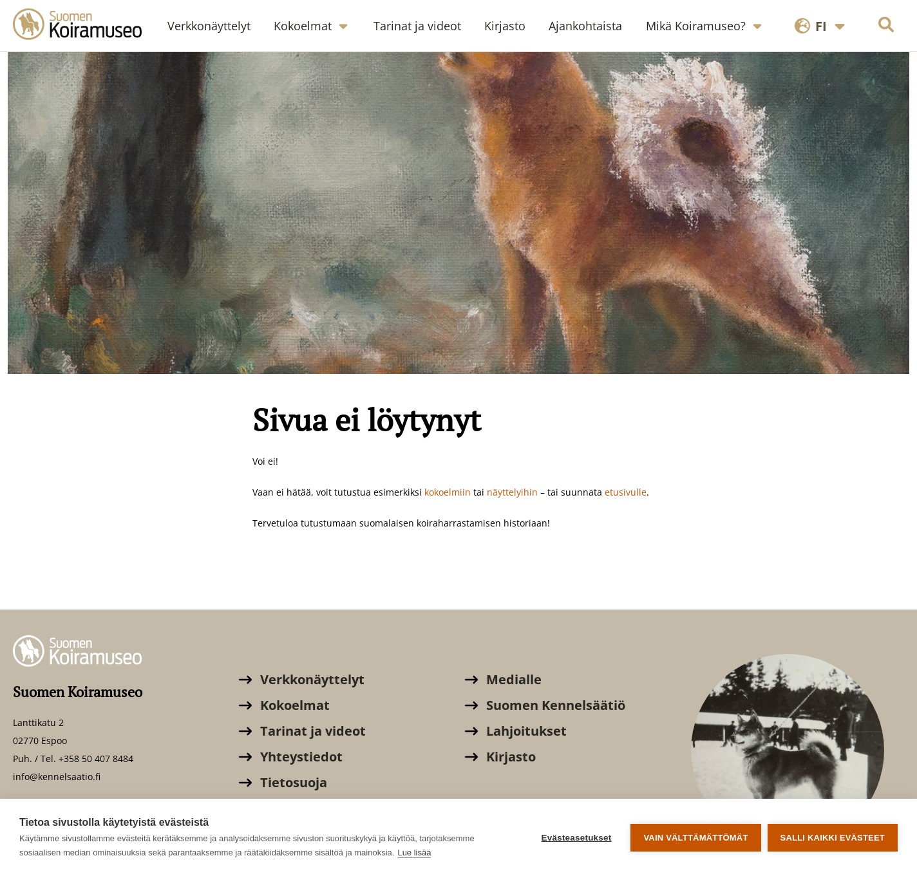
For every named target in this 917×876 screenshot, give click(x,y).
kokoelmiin (448, 492)
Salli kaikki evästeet (832, 838)
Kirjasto (500, 756)
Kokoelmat (284, 705)
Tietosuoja (283, 782)
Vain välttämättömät (695, 838)
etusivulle (626, 492)
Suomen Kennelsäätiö (545, 705)
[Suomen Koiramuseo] (84, 25)
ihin (529, 492)
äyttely (507, 492)
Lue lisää (414, 852)
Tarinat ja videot (302, 731)
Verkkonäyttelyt (301, 679)
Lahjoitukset (516, 731)
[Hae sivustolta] (886, 26)
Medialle (503, 679)
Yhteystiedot (291, 756)
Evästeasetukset (577, 838)
